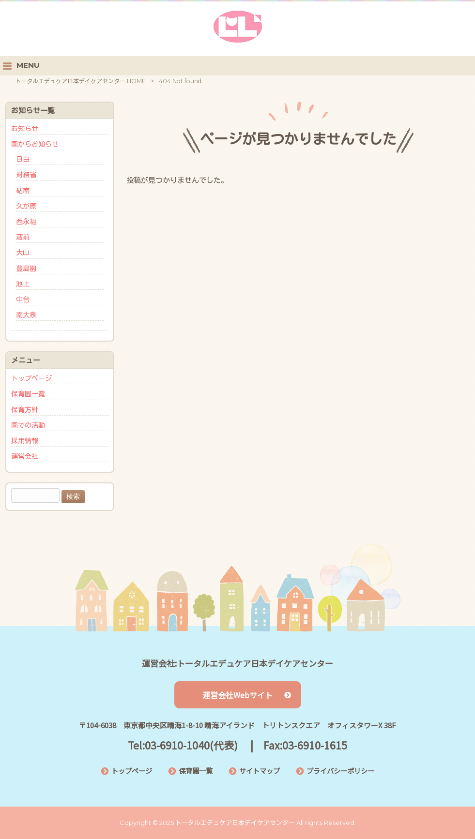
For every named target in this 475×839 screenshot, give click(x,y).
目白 (23, 159)
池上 (23, 284)
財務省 (26, 174)
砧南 (23, 190)
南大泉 (26, 315)
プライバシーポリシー (340, 770)
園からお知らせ (35, 144)
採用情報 (24, 440)
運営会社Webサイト (246, 695)
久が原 (26, 206)
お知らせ (24, 128)
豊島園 (26, 268)
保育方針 (24, 409)
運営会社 (24, 456)
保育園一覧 (28, 394)
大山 (23, 252)
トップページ (31, 378)
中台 (23, 299)
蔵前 (23, 237)
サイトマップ (259, 770)
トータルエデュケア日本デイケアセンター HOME (80, 81)
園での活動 (28, 425)
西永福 (26, 221)
